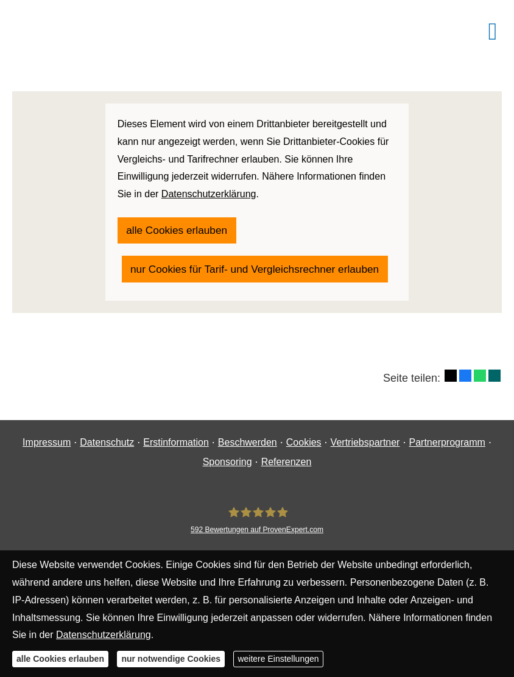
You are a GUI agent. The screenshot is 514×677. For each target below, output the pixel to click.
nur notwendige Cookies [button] (170, 659)
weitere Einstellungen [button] (278, 659)
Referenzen (286, 462)
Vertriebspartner (365, 442)
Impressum (47, 442)
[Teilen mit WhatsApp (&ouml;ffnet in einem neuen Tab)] (480, 347)
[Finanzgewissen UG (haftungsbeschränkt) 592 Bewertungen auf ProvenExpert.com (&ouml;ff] (257, 520)
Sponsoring (227, 462)
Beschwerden (247, 442)
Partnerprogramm (447, 442)
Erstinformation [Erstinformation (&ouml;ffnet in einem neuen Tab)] (176, 442)
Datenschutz (107, 442)
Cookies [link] (304, 442)
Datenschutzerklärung (103, 635)
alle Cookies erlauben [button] (60, 659)
